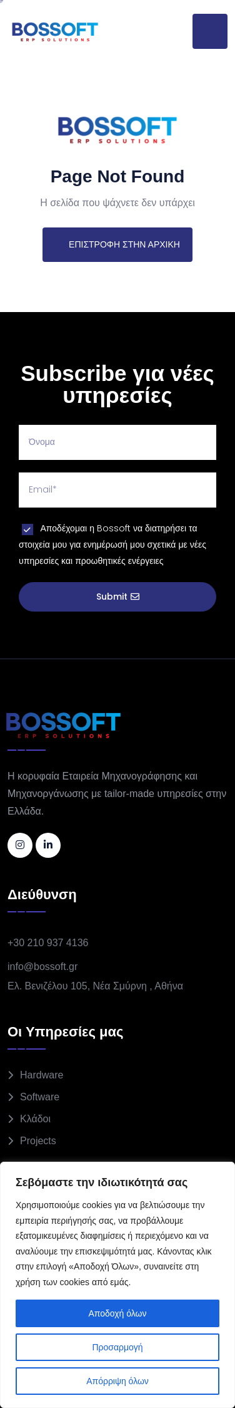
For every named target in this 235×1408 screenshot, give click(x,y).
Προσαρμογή (117, 1347)
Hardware (41, 1075)
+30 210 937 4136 (48, 942)
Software (39, 1097)
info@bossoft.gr (43, 966)
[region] (117, 1285)
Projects (38, 1140)
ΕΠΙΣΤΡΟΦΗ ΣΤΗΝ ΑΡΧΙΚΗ (117, 244)
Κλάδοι (35, 1118)
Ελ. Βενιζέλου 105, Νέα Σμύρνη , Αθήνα (95, 986)
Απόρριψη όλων (117, 1381)
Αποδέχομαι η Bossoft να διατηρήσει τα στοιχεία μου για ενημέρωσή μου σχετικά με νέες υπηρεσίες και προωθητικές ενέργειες (112, 544)
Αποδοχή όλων (117, 1313)
